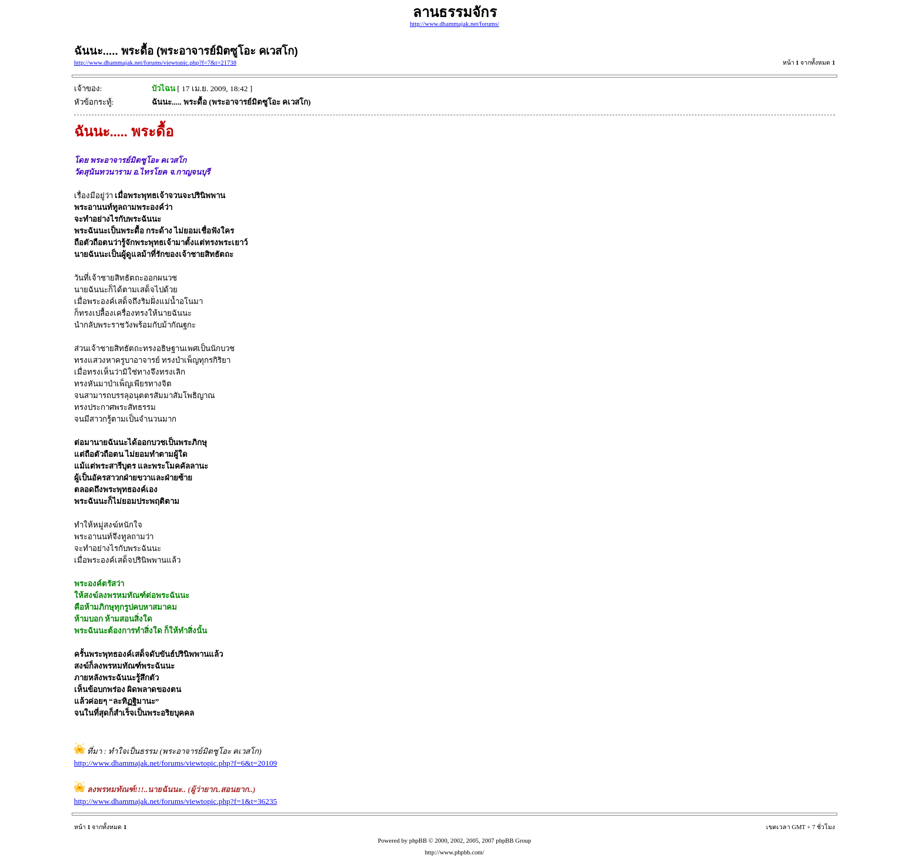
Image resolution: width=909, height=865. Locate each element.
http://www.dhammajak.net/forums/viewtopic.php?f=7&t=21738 (155, 62)
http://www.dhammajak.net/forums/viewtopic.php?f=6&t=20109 (175, 763)
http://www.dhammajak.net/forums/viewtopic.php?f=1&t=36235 (175, 801)
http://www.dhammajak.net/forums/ (454, 24)
